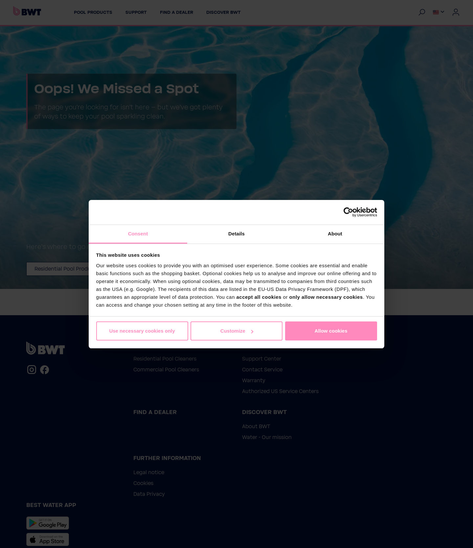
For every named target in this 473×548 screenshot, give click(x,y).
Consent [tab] (138, 233)
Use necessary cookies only (142, 331)
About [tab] (335, 233)
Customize (236, 331)
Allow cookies (330, 331)
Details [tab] (236, 233)
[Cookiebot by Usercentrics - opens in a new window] (348, 212)
